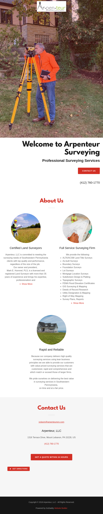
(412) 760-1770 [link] (90, 182)
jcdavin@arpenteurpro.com (51, 422)
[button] (25, 284)
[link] (51, 11)
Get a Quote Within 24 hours (51, 457)
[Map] (51, 481)
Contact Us (89, 171)
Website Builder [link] (60, 508)
